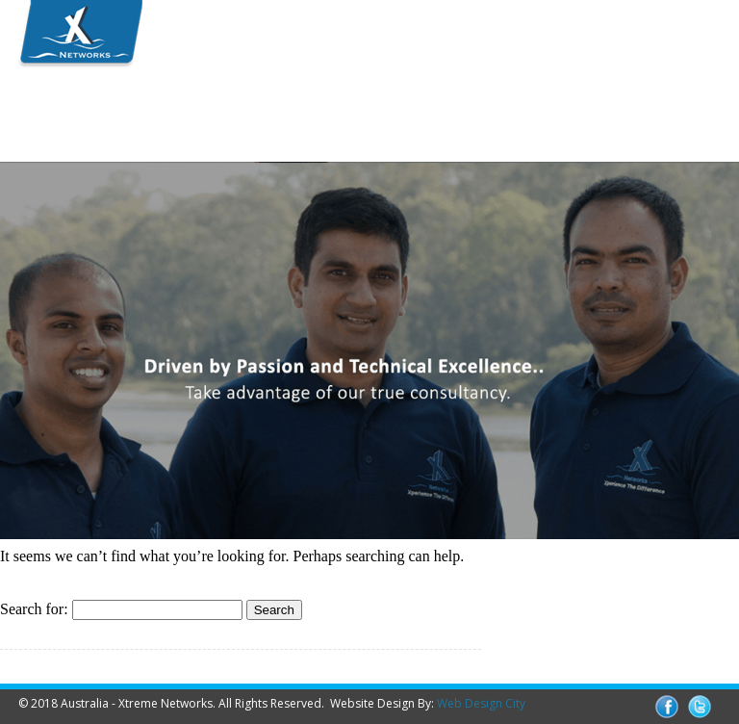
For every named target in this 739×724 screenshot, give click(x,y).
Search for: (34, 609)
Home (70, 105)
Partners (430, 105)
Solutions (299, 105)
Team (178, 105)
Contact (77, 136)
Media (549, 105)
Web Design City (481, 703)
